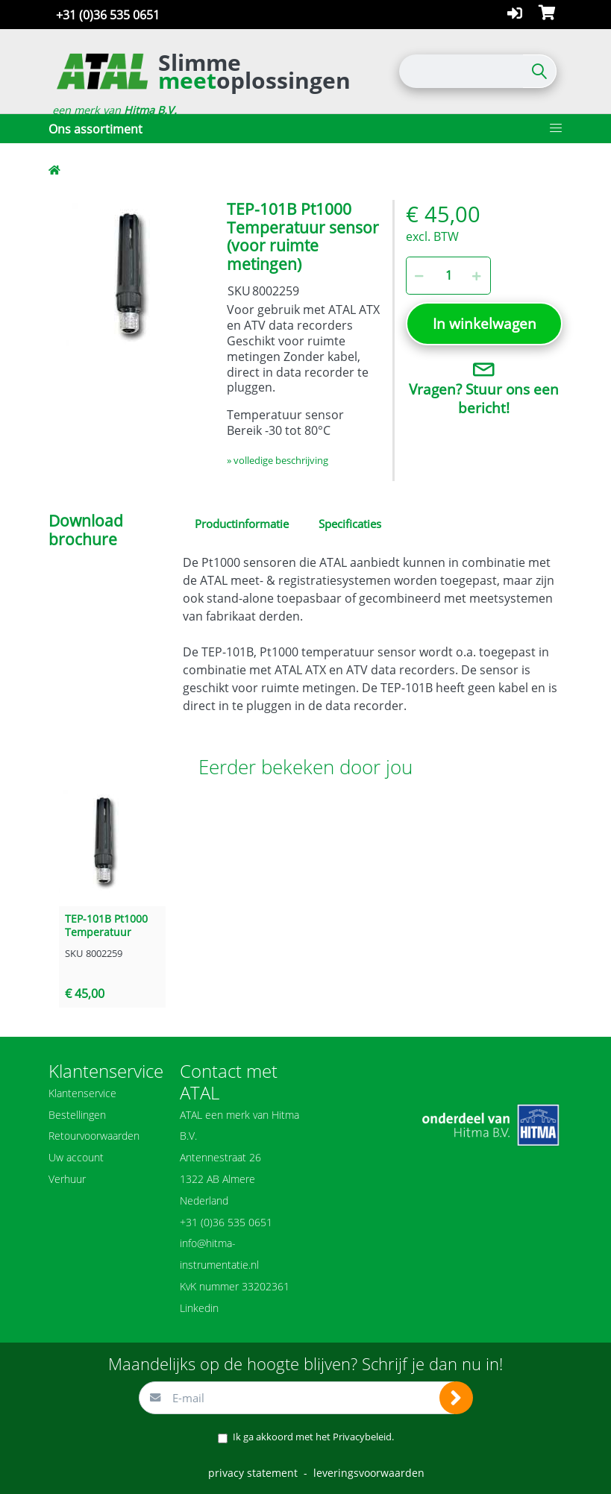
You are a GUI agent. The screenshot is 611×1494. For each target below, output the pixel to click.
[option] (126, 278)
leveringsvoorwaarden (368, 1473)
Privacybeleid (362, 1436)
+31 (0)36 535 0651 (108, 15)
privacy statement (253, 1473)
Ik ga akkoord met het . (313, 1436)
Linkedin (199, 1308)
